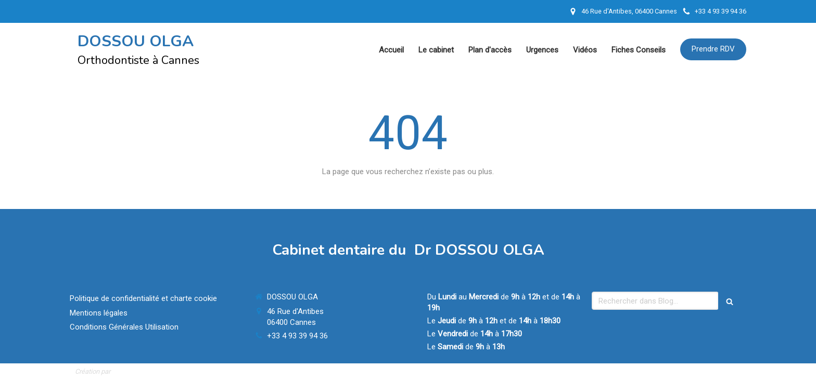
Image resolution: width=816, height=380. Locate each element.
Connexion (723, 370)
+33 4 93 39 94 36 (297, 335)
